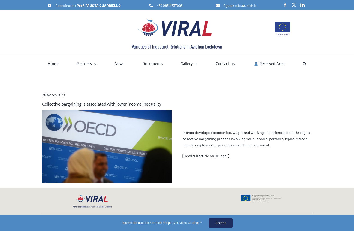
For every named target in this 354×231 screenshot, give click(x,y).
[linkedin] (302, 5)
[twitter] (294, 5)
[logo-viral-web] (93, 196)
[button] (304, 63)
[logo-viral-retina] (177, 20)
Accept (220, 223)
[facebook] (285, 5)
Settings (195, 223)
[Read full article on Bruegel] (205, 156)
